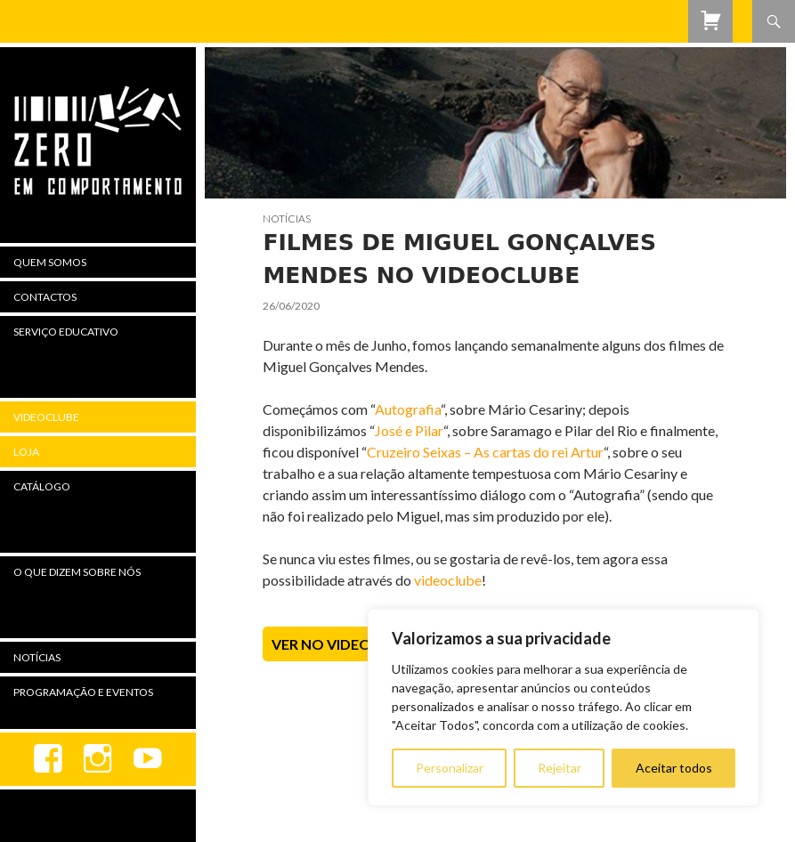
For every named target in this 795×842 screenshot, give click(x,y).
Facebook (48, 759)
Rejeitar (559, 767)
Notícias (287, 218)
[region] (563, 707)
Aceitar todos (674, 767)
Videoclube (46, 417)
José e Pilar (409, 430)
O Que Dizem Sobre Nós (77, 572)
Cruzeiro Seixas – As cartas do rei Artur (485, 451)
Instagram (98, 759)
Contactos (45, 297)
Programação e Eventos (83, 692)
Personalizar (449, 767)
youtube (148, 759)
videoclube (448, 579)
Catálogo (41, 486)
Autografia (408, 409)
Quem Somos (49, 262)
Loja (26, 451)
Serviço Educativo (65, 331)
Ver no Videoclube (345, 644)
